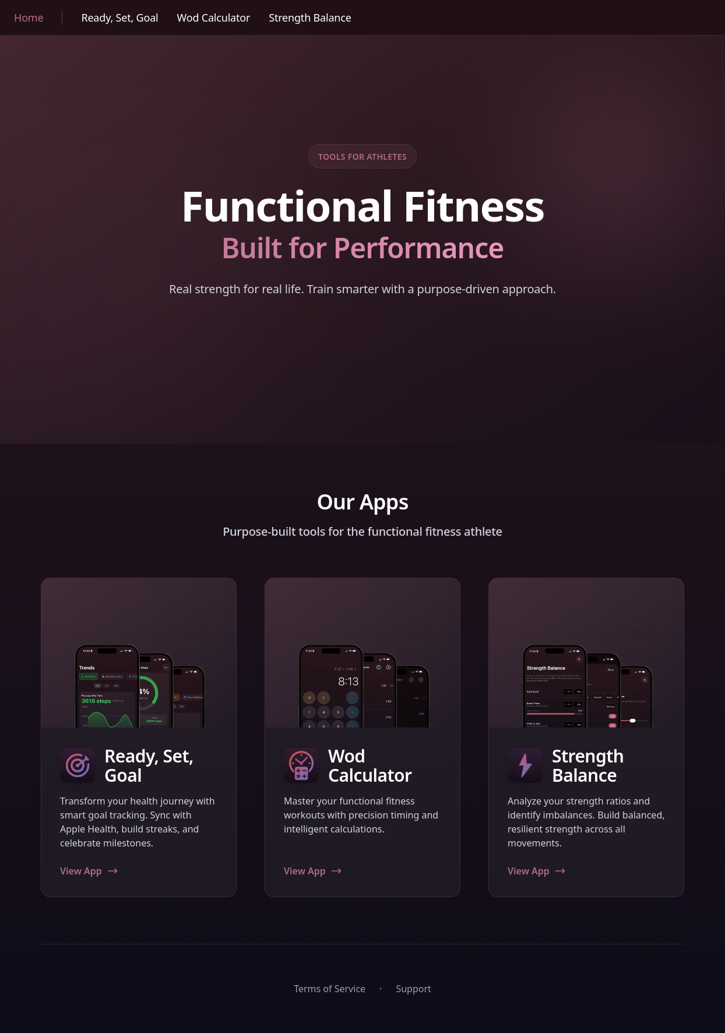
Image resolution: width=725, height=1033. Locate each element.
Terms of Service (329, 988)
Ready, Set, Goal (119, 17)
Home (28, 17)
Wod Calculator (214, 17)
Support (413, 988)
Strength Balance (310, 17)
